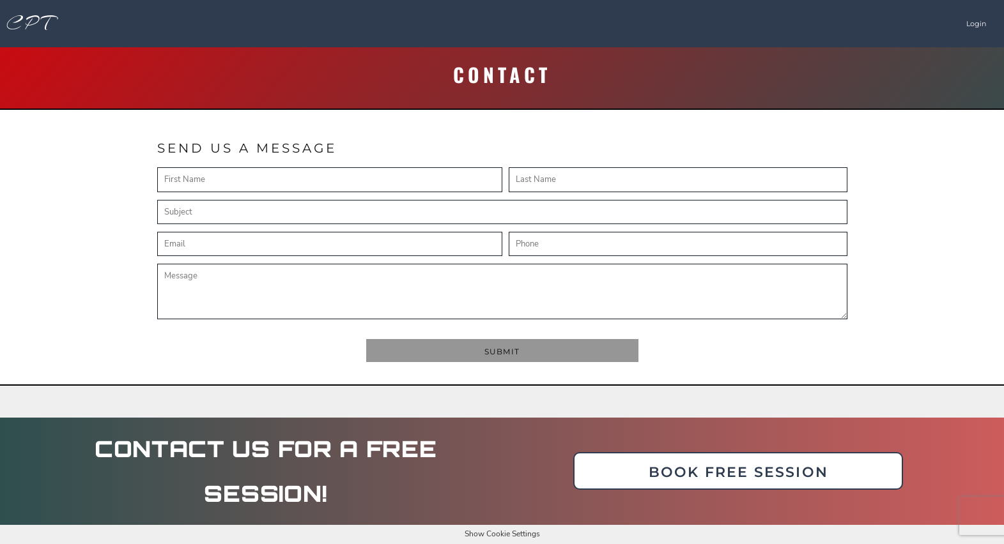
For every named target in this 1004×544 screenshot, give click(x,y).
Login (976, 23)
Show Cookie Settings (502, 534)
